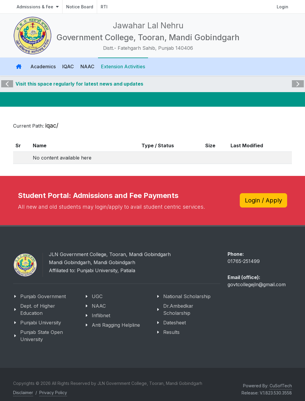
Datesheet (174, 323)
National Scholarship (187, 296)
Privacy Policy (53, 392)
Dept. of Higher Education (37, 309)
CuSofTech (281, 385)
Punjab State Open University (41, 335)
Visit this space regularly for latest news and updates (79, 84)
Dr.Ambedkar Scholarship (178, 309)
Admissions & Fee (38, 7)
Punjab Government (43, 296)
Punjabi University (40, 323)
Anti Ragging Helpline (116, 325)
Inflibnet (101, 315)
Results (171, 332)
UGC (97, 296)
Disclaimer (23, 392)
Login (282, 6)
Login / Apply (263, 200)
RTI (104, 6)
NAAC (99, 306)
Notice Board (79, 6)
